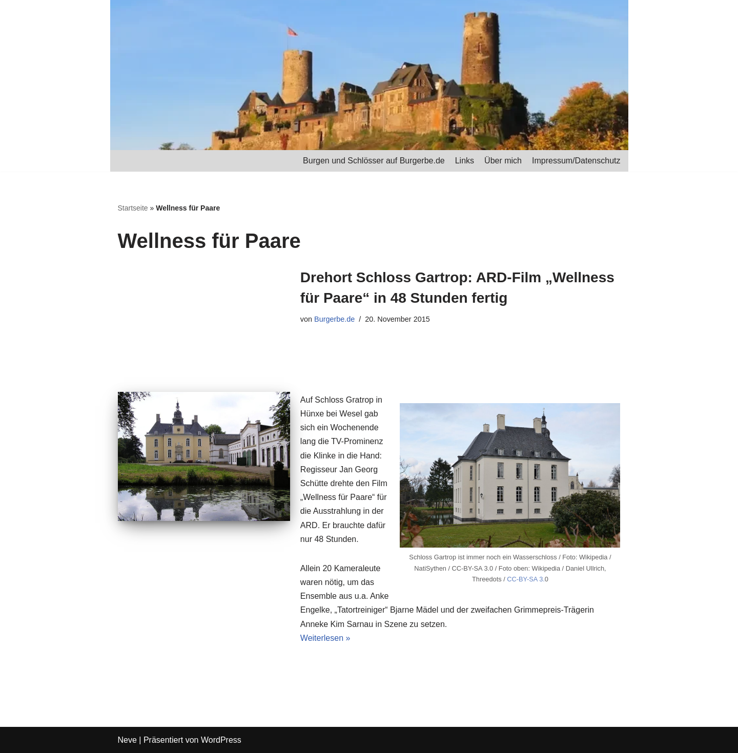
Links (464, 160)
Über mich (503, 160)
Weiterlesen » (325, 638)
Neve (127, 740)
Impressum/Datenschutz (576, 160)
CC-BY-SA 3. (526, 579)
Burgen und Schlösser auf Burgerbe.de (374, 160)
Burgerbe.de (334, 319)
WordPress (221, 740)
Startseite (133, 208)
